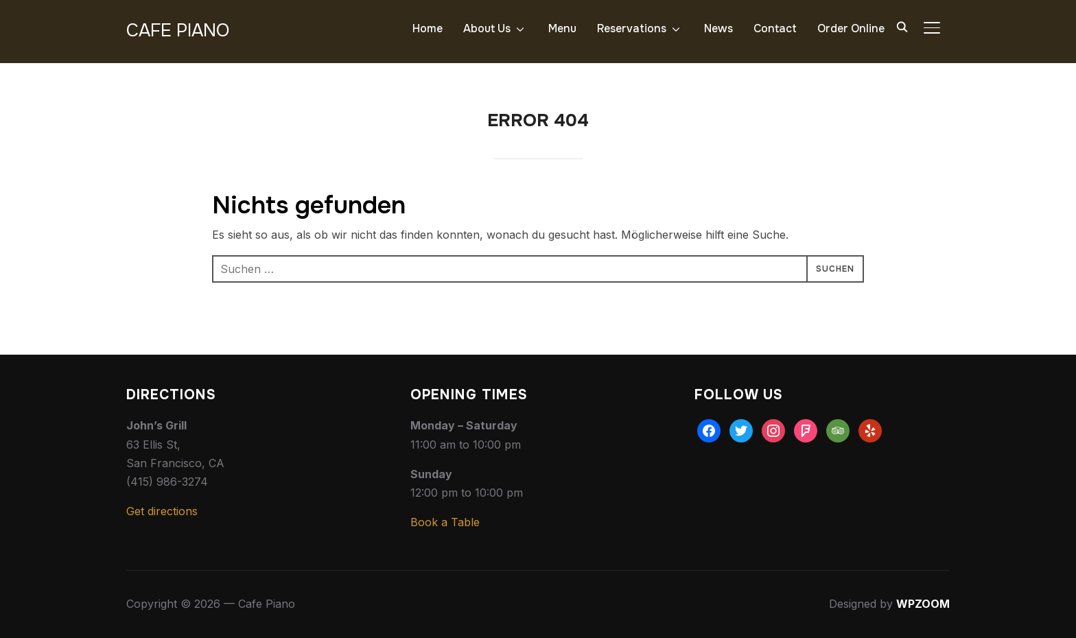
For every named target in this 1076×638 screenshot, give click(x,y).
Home (427, 28)
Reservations (631, 28)
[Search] (901, 26)
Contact (775, 28)
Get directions (162, 511)
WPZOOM (923, 604)
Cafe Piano (177, 30)
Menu (562, 28)
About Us (487, 28)
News (718, 28)
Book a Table (445, 522)
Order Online (851, 28)
